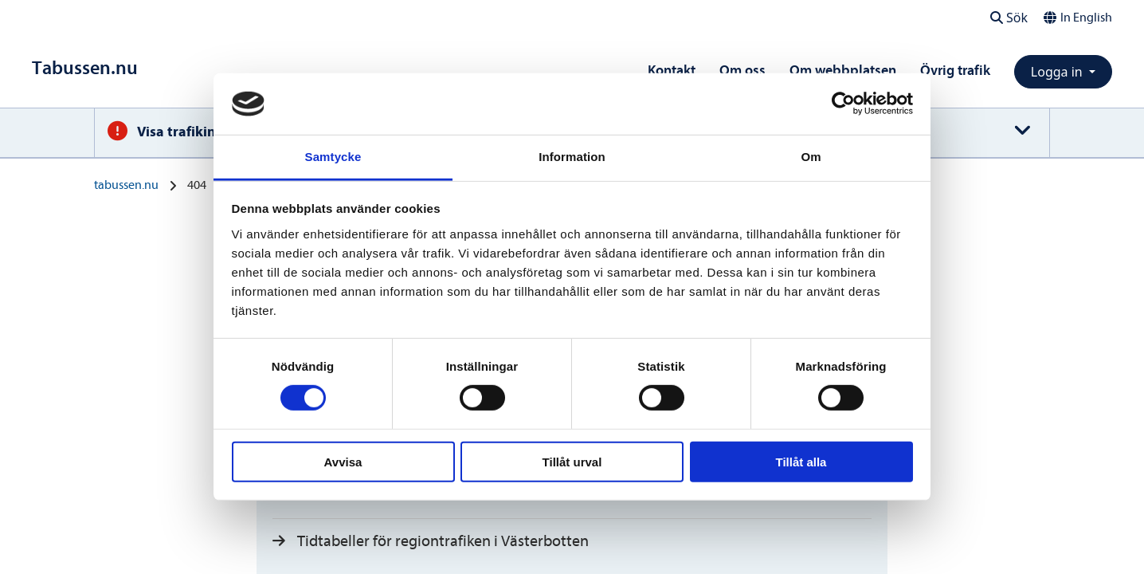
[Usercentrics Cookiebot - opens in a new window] (843, 104)
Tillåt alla (801, 461)
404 (196, 185)
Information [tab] (572, 156)
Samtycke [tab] (333, 156)
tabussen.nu (126, 185)
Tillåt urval (572, 461)
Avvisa (343, 461)
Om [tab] (811, 156)
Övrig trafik (955, 70)
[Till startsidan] (85, 68)
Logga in (1058, 72)
